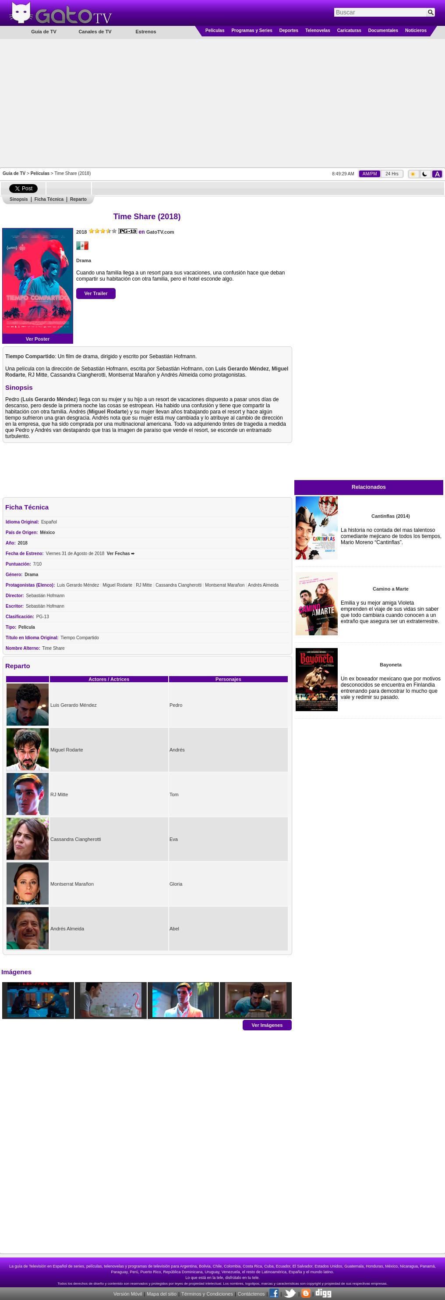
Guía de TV (14, 173)
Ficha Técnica (49, 199)
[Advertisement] (223, 102)
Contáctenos (251, 1293)
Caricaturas (349, 30)
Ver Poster (37, 339)
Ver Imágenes (267, 1024)
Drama (83, 260)
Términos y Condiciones (207, 1293)
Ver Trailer (95, 293)
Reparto (78, 199)
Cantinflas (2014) (390, 516)
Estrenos (145, 31)
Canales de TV (94, 31)
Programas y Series (251, 30)
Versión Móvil (127, 1293)
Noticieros (416, 30)
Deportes (288, 30)
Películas (214, 30)
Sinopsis (19, 199)
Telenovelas (317, 30)
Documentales (383, 30)
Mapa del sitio (162, 1293)
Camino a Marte (391, 588)
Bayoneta (391, 664)
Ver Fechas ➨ (121, 553)
